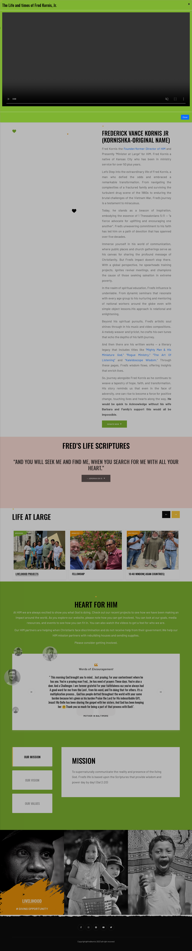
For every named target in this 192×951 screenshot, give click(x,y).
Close (185, 117)
